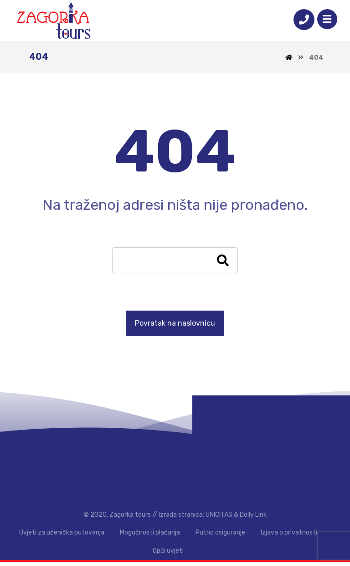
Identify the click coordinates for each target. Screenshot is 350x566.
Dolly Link (253, 518)
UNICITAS (219, 518)
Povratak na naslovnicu (175, 324)
